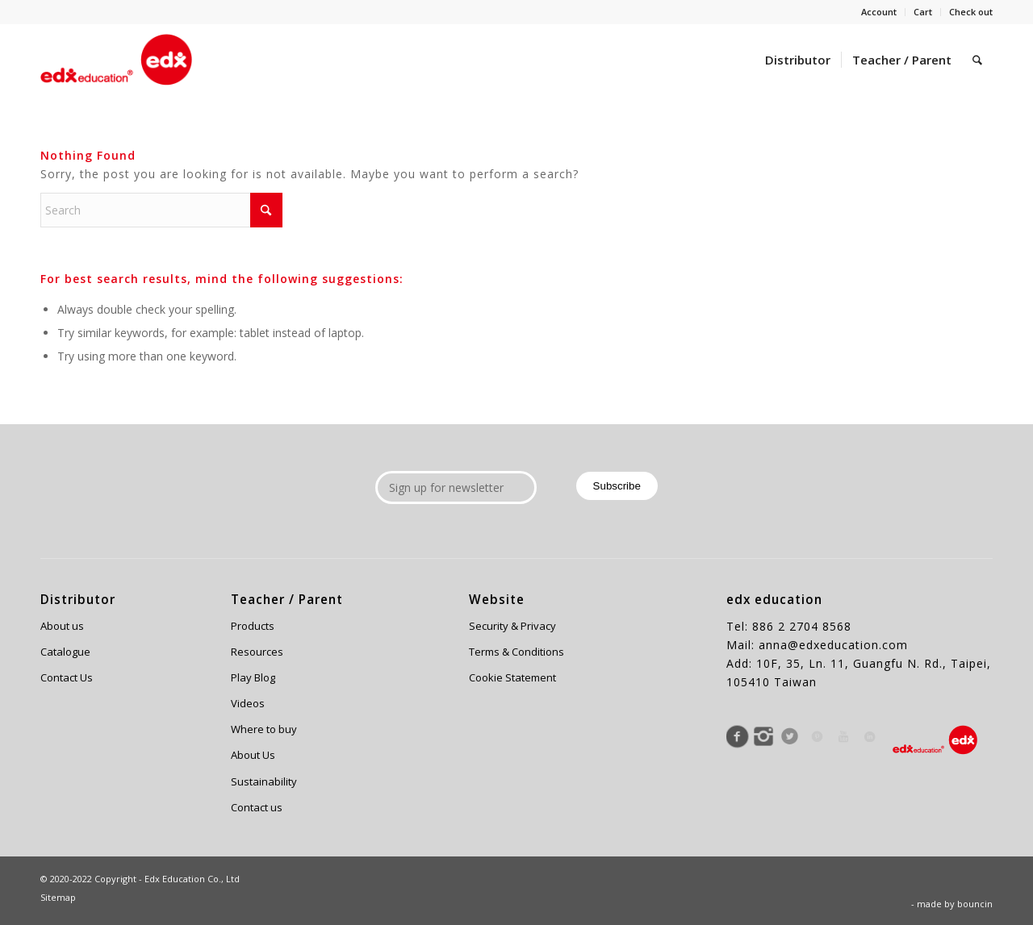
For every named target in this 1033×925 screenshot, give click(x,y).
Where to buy (264, 729)
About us (62, 626)
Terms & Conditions (516, 651)
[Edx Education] (116, 59)
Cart (923, 12)
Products (252, 626)
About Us (253, 755)
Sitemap (58, 897)
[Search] (977, 59)
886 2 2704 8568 (801, 626)
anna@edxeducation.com (833, 644)
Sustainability (264, 781)
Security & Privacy (512, 626)
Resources (257, 651)
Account (879, 12)
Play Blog (253, 677)
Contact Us (66, 677)
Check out (971, 12)
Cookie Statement (512, 677)
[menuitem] (879, 12)
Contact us (256, 807)
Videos (248, 703)
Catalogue (65, 651)
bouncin (975, 904)
